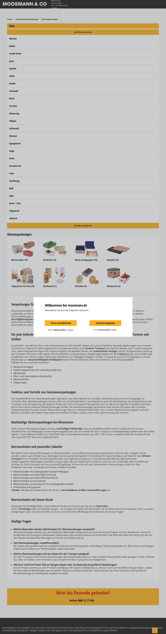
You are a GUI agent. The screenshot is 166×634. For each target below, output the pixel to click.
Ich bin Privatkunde (105, 323)
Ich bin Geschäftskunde (61, 323)
